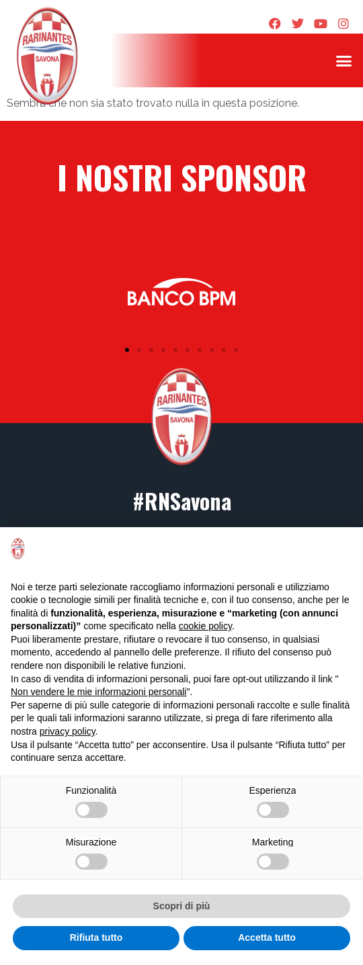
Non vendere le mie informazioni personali (98, 691)
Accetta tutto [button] (267, 937)
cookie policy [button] (205, 626)
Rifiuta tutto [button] (96, 937)
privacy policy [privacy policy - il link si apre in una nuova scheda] (67, 731)
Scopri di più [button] (181, 906)
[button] (343, 60)
